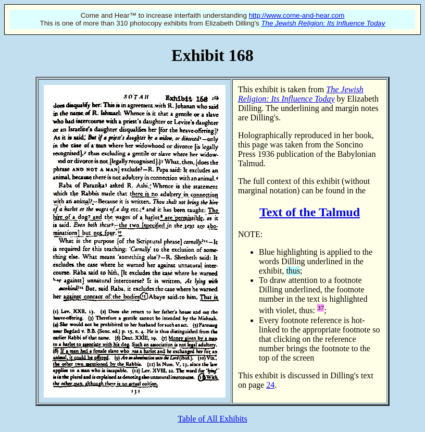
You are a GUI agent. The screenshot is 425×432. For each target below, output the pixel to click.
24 (270, 384)
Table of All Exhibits (212, 418)
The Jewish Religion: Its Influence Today (323, 23)
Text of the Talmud (309, 212)
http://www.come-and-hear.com (297, 15)
